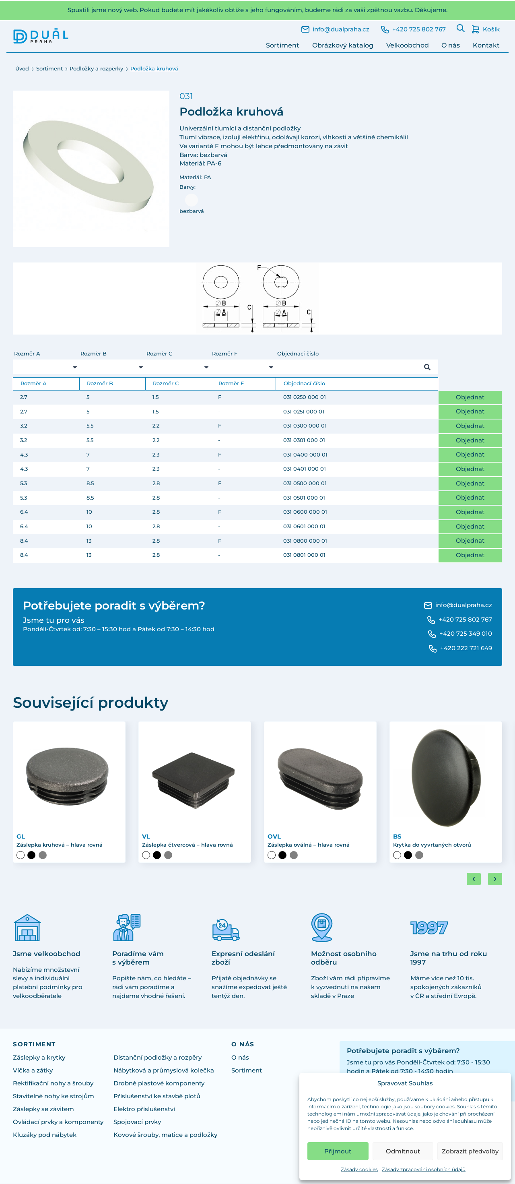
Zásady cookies (359, 1169)
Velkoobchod (407, 45)
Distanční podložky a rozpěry (157, 1058)
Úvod (22, 69)
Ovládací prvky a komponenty (58, 1122)
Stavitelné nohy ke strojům (53, 1096)
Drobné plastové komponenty (158, 1083)
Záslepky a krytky (39, 1058)
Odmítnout (403, 1151)
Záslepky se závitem (43, 1109)
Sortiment (282, 45)
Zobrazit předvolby (470, 1151)
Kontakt (486, 45)
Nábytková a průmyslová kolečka (163, 1070)
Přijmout (337, 1151)
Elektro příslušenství (144, 1109)
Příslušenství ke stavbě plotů (156, 1096)
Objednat (470, 397)
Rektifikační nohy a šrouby (53, 1083)
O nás (450, 45)
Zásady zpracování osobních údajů (424, 1169)
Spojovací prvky (137, 1122)
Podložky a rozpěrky (96, 69)
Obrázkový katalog (342, 45)
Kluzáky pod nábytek (44, 1135)
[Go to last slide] (474, 880)
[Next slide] (495, 880)
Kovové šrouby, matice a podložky (165, 1135)
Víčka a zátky (33, 1070)
